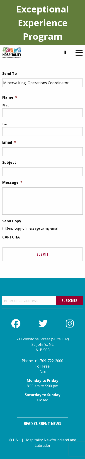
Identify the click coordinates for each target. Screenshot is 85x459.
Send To (9, 73)
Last (5, 124)
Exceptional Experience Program (42, 22)
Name (9, 97)
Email (9, 142)
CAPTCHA (11, 237)
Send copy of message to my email (32, 228)
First (5, 105)
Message (12, 182)
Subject (9, 162)
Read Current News (42, 423)
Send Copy (11, 221)
